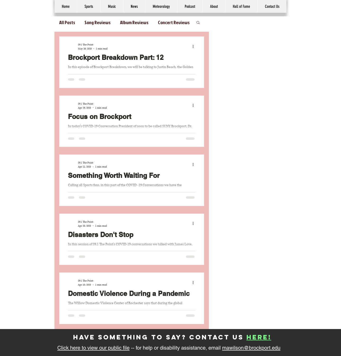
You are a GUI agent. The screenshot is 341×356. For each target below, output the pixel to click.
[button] (213, 6)
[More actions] (194, 46)
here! (259, 337)
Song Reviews (98, 22)
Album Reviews (134, 22)
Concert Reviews (174, 22)
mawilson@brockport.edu (251, 348)
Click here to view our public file (93, 348)
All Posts (67, 22)
